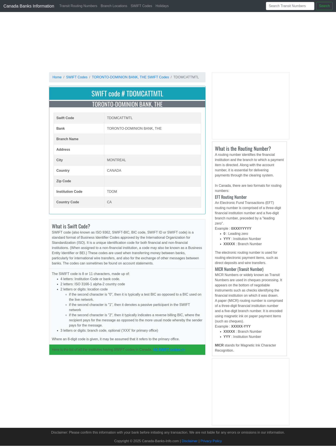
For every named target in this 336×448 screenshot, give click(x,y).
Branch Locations (114, 6)
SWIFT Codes (141, 6)
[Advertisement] (177, 42)
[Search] (290, 6)
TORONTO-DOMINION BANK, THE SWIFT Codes (130, 77)
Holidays (162, 6)
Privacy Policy (211, 441)
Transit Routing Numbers (78, 6)
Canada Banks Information (28, 6)
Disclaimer (190, 441)
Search (324, 6)
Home (57, 77)
